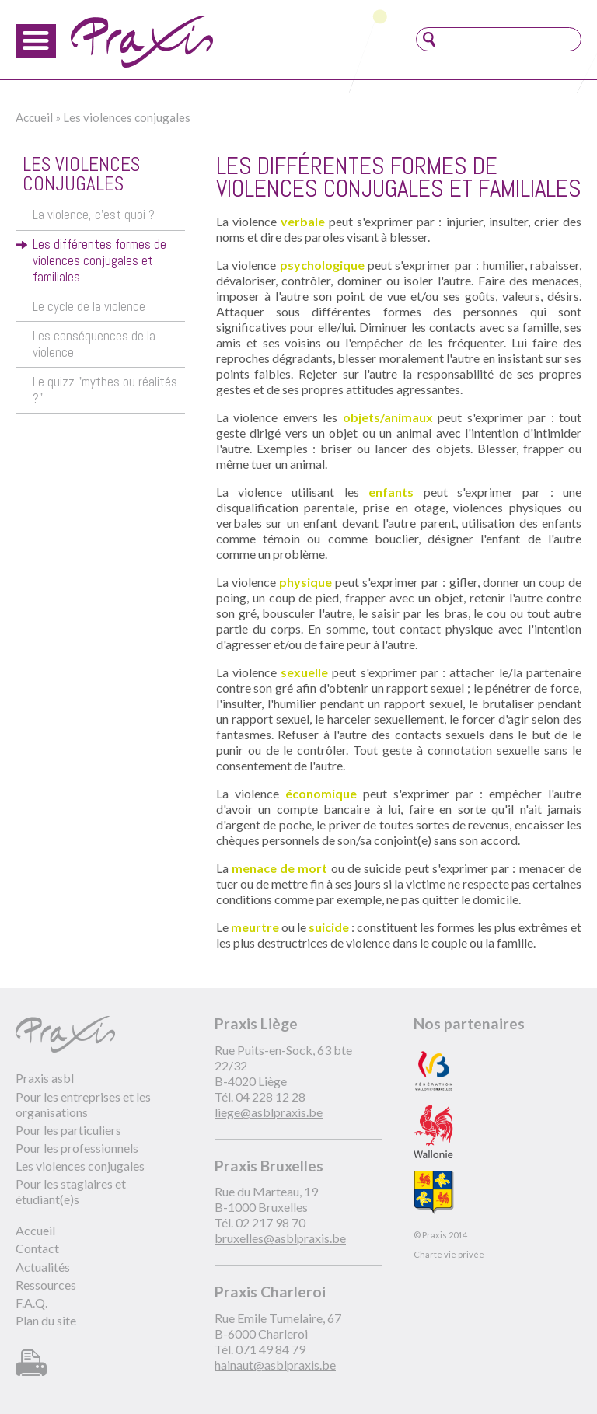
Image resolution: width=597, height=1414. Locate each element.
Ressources (46, 1284)
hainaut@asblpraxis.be (275, 1364)
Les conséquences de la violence (94, 344)
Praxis (142, 42)
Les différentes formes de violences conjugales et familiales (99, 260)
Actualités (43, 1266)
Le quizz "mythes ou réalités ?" (105, 390)
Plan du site (46, 1320)
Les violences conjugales (126, 117)
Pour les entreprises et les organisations (83, 1104)
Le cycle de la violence (89, 307)
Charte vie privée (449, 1254)
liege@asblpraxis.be (269, 1112)
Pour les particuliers (68, 1129)
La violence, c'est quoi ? (94, 215)
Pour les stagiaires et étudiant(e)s (71, 1191)
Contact (37, 1248)
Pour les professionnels (77, 1147)
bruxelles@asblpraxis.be (280, 1238)
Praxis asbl (45, 1077)
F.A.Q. (31, 1302)
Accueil (34, 117)
